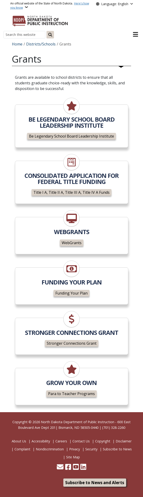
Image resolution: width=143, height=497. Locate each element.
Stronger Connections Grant (72, 343)
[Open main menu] (135, 34)
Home (17, 44)
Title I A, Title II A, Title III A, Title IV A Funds (71, 192)
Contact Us (81, 441)
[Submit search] (50, 34)
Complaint (22, 449)
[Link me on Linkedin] (83, 467)
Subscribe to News (117, 449)
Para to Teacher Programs (71, 393)
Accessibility (41, 441)
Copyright (102, 441)
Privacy (74, 449)
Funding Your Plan (71, 293)
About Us (19, 441)
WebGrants (72, 242)
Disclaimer (124, 441)
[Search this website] (24, 34)
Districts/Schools (41, 44)
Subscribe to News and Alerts (94, 482)
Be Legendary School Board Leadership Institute (71, 136)
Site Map (73, 457)
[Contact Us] (60, 467)
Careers (61, 441)
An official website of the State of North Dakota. (49, 5)
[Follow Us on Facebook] (68, 467)
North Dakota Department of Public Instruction (77, 422)
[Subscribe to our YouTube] (76, 467)
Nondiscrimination (50, 449)
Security (91, 449)
